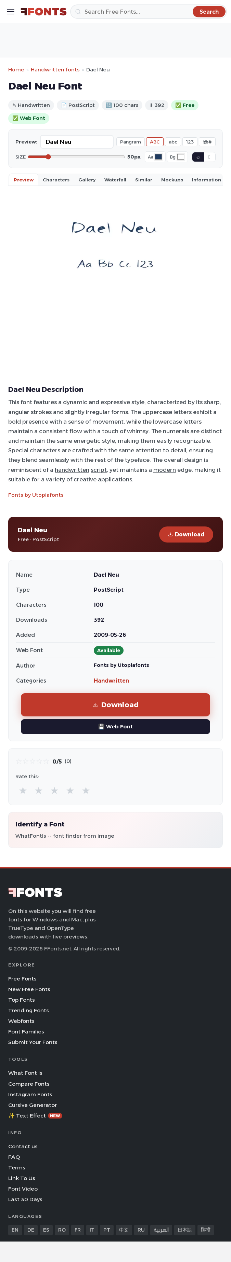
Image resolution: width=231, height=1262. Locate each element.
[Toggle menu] (10, 11)
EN (15, 1230)
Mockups (172, 179)
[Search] (148, 11)
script (99, 469)
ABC (155, 142)
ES (46, 1230)
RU (141, 1230)
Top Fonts (21, 1000)
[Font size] (76, 157)
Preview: (26, 142)
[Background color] (181, 157)
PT (106, 1230)
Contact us (23, 1146)
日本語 (185, 1230)
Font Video (23, 1188)
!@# (207, 142)
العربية (161, 1230)
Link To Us (21, 1178)
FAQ (14, 1157)
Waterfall (115, 179)
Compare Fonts (29, 1084)
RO (62, 1230)
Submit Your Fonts (32, 1042)
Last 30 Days (25, 1199)
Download (186, 534)
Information (206, 179)
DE (30, 1230)
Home (16, 69)
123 (190, 142)
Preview (24, 179)
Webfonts (21, 1021)
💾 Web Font (115, 726)
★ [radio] (22, 790)
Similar (143, 179)
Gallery (86, 179)
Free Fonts (22, 978)
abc (173, 142)
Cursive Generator (32, 1105)
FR (78, 1230)
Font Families (26, 1031)
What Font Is (25, 1073)
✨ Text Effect (35, 1115)
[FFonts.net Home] (44, 12)
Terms (16, 1167)
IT (92, 1230)
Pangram (130, 142)
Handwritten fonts (55, 69)
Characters (56, 179)
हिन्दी (205, 1230)
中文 (124, 1230)
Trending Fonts (28, 1010)
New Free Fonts (29, 989)
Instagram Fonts (30, 1094)
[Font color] (158, 157)
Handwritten (111, 680)
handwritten (72, 469)
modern (164, 469)
